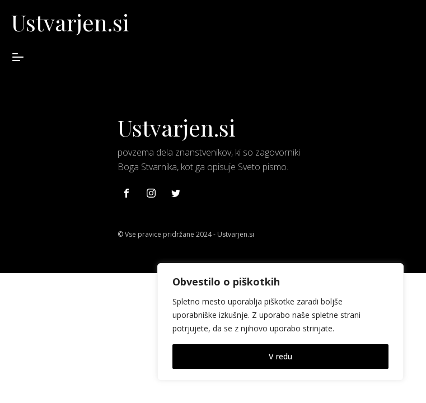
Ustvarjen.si (70, 22)
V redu (280, 356)
